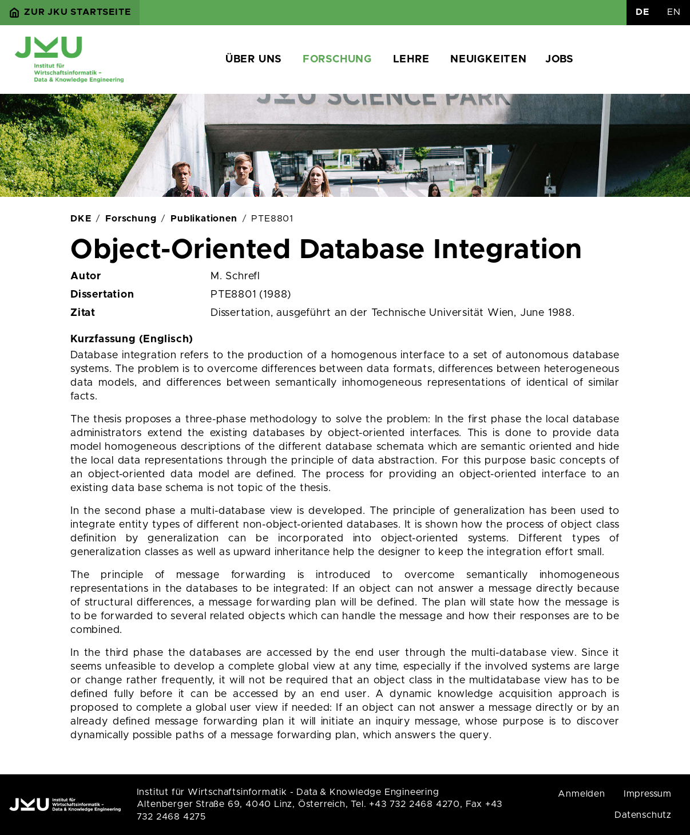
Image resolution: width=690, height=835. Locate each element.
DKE (80, 218)
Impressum (648, 793)
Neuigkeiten (488, 59)
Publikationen (203, 218)
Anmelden (581, 793)
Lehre (411, 59)
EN (674, 12)
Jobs (559, 59)
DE (642, 12)
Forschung (337, 59)
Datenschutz (643, 815)
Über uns (253, 59)
